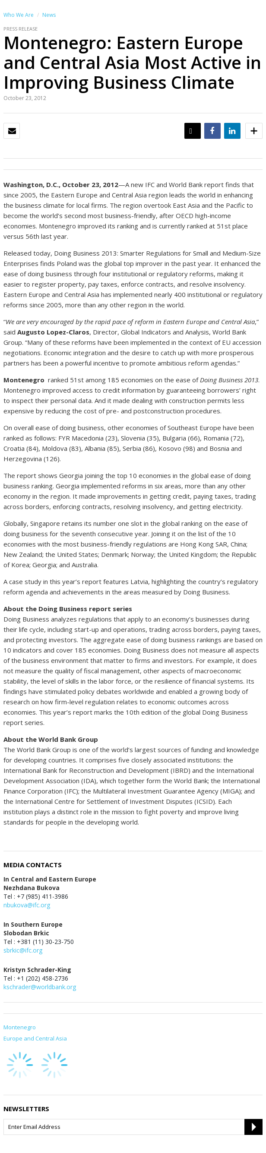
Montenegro (19, 1027)
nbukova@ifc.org (26, 905)
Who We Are (18, 15)
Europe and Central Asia (35, 1038)
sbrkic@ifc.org (22, 950)
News (49, 15)
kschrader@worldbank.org (39, 987)
